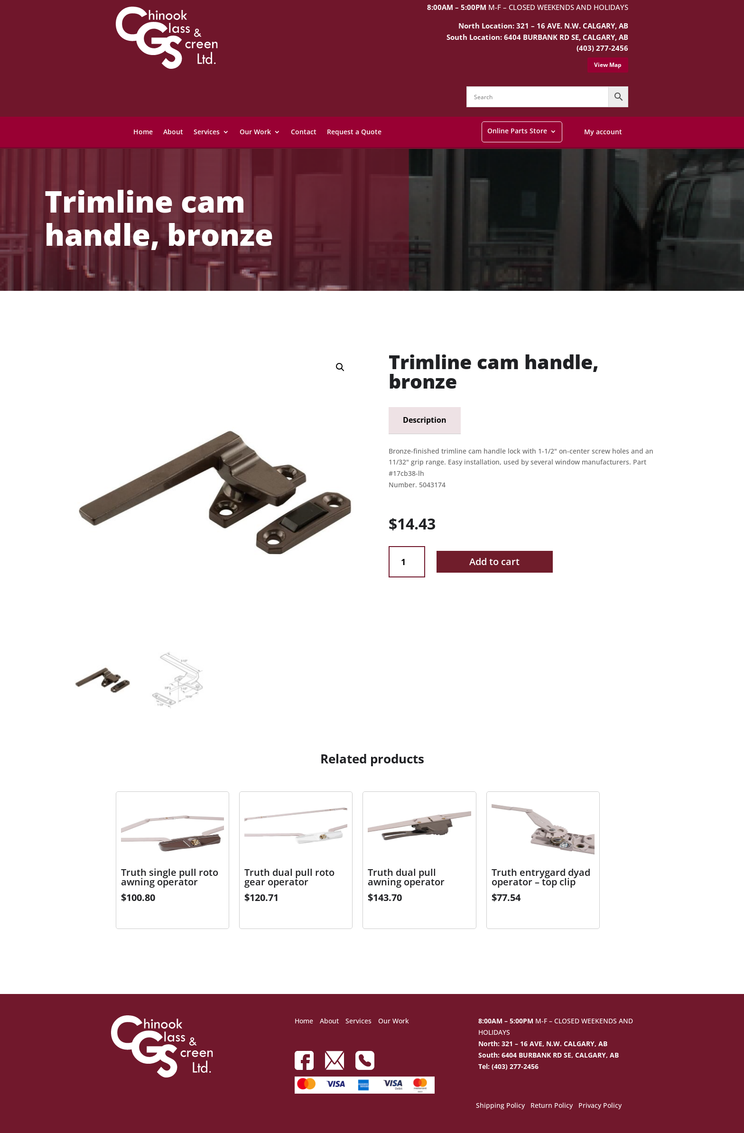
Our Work (255, 131)
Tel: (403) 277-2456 (508, 1066)
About (173, 131)
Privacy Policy (600, 1106)
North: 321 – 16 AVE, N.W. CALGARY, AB (542, 1043)
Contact (303, 131)
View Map (608, 65)
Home (143, 131)
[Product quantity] (407, 562)
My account (603, 131)
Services (207, 131)
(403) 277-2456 (602, 48)
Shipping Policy (500, 1106)
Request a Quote (354, 131)
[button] (340, 367)
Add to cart (494, 561)
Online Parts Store (517, 130)
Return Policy (551, 1106)
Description (424, 420)
